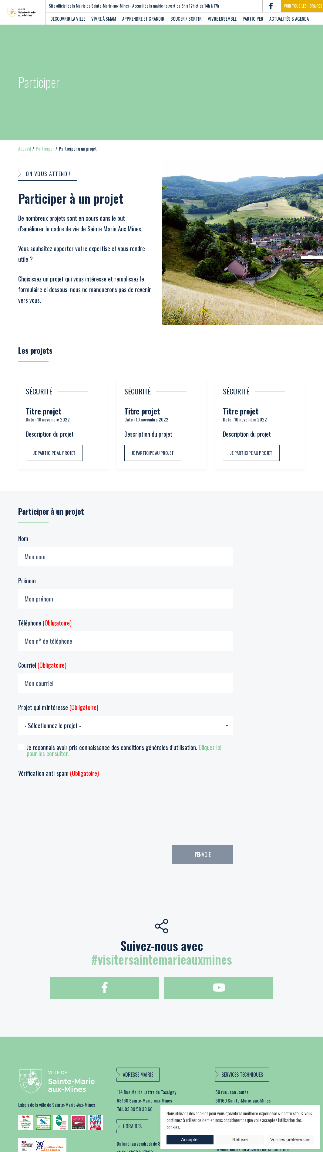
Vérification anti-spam (58, 773)
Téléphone (125, 634)
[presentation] (43, 809)
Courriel (125, 676)
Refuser (240, 1139)
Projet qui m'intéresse (125, 719)
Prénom (125, 592)
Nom (125, 550)
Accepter (190, 1139)
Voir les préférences (290, 1139)
